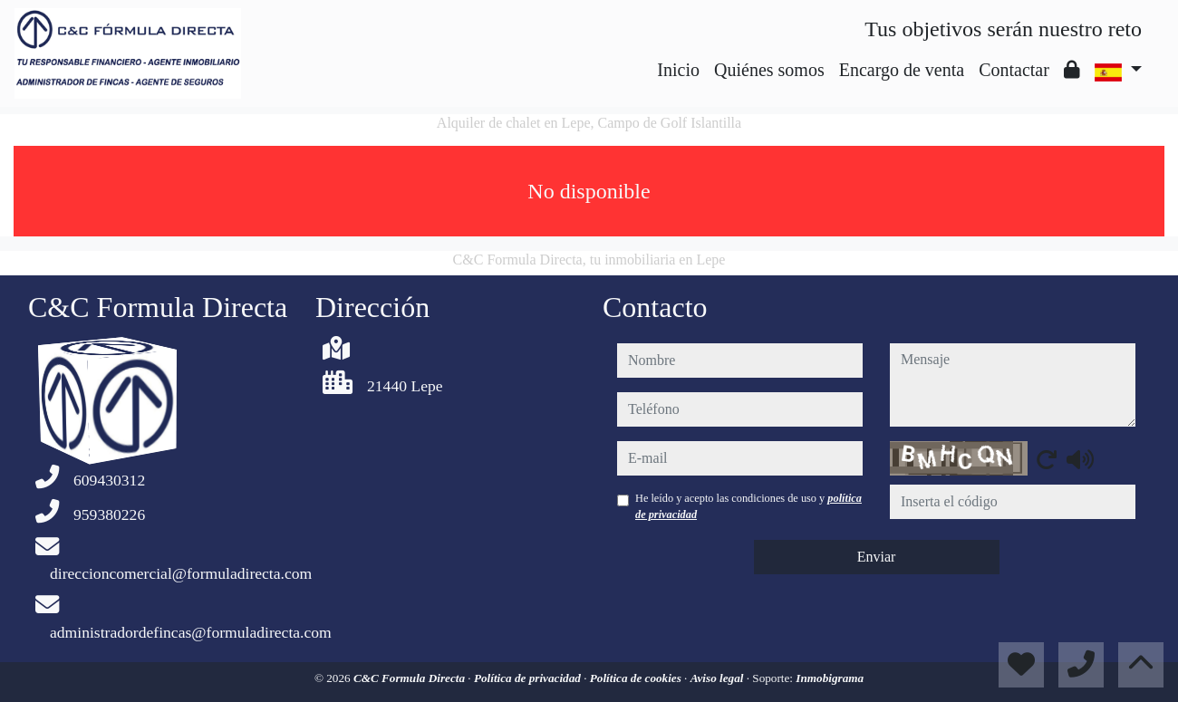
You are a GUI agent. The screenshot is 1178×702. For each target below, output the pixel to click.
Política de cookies (637, 678)
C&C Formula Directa (410, 678)
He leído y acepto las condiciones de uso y (748, 506)
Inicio (678, 70)
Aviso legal (718, 678)
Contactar (1014, 70)
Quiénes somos (769, 70)
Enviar (876, 556)
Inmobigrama (830, 678)
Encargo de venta (901, 70)
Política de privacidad (529, 678)
